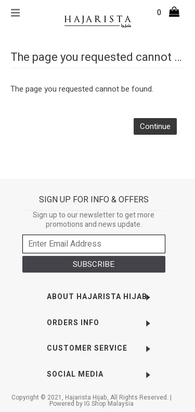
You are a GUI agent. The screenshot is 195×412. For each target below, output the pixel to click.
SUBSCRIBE (93, 264)
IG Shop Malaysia (109, 403)
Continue (155, 126)
